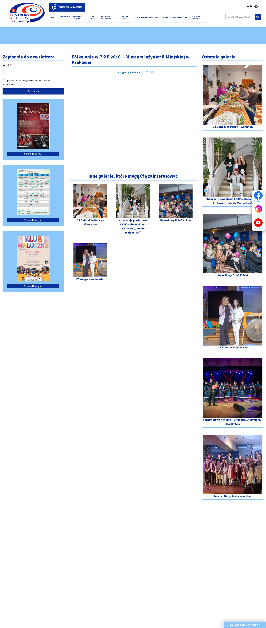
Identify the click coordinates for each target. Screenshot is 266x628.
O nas (53, 17)
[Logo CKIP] (27, 12)
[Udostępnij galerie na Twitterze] (151, 72)
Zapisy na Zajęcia (77, 17)
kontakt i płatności (196, 17)
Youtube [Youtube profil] (259, 223)
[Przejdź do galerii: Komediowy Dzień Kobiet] (175, 204)
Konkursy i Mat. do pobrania (175, 17)
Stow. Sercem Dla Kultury (146, 17)
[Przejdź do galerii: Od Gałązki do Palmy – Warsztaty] (90, 206)
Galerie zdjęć (125, 17)
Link (18, 84)
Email (7, 65)
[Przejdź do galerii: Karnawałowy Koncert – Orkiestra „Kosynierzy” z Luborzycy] (233, 393)
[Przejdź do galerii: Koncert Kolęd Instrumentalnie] (233, 468)
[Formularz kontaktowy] (245, 625)
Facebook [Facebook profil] (259, 196)
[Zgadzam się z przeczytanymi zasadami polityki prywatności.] (4, 80)
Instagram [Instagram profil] (259, 210)
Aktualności (65, 16)
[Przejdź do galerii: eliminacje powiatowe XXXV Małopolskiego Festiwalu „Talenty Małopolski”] (133, 210)
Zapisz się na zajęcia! (70, 7)
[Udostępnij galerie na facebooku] (142, 72)
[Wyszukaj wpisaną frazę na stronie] (258, 17)
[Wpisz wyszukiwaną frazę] (239, 17)
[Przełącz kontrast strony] (256, 6)
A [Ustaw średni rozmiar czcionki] (248, 6)
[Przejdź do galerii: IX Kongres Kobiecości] (90, 263)
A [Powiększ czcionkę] (251, 6)
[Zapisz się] (33, 91)
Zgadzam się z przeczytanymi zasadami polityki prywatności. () (27, 82)
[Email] (33, 73)
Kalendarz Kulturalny (106, 17)
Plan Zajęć (92, 17)
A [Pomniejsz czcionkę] (245, 6)
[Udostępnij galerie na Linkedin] (147, 72)
